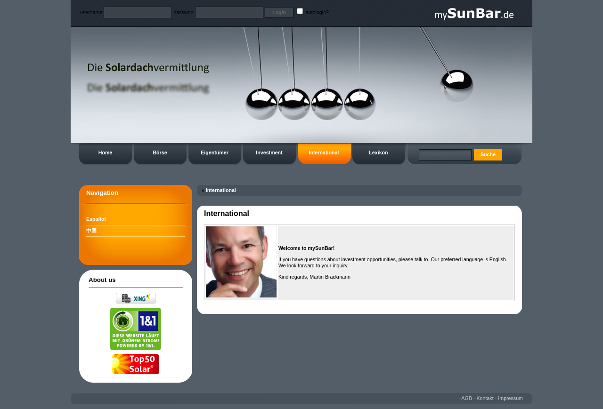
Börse (160, 152)
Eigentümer (214, 152)
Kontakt (485, 398)
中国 (91, 230)
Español (96, 219)
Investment (269, 152)
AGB (466, 398)
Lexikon (378, 152)
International (324, 152)
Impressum (510, 398)
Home (105, 152)
